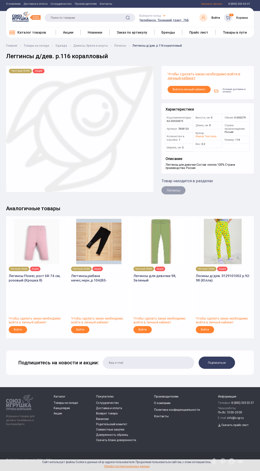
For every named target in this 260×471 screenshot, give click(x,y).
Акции (68, 32)
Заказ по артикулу (132, 32)
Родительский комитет (111, 424)
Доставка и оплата (36, 3)
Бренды (168, 32)
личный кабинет (182, 78)
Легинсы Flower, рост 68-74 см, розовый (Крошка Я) (34, 278)
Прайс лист (198, 32)
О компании (13, 3)
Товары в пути (235, 32)
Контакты (106, 3)
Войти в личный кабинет (189, 89)
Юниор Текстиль (206, 136)
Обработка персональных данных (127, 466)
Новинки (95, 32)
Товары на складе (66, 402)
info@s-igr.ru (235, 418)
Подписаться (217, 363)
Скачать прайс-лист (233, 425)
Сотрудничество (61, 3)
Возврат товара (107, 413)
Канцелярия (62, 408)
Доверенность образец (112, 434)
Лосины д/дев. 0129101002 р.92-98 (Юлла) (223, 278)
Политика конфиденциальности (177, 409)
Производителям (86, 3)
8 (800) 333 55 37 (242, 402)
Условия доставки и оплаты (230, 90)
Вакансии (102, 419)
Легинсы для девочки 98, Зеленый (154, 278)
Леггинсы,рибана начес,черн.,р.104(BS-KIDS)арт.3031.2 (89, 278)
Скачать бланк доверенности (116, 440)
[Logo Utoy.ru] (26, 17)
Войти (18, 329)
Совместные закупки (110, 429)
